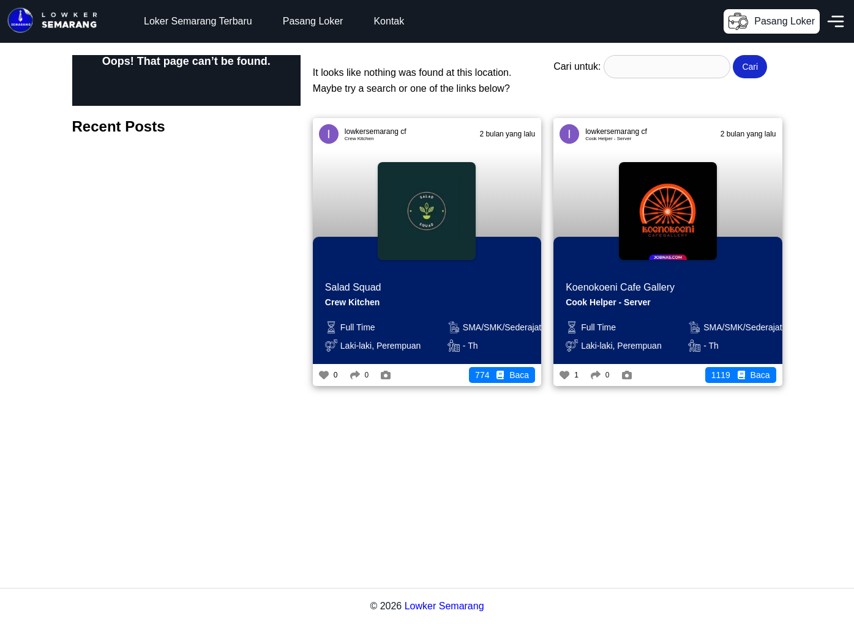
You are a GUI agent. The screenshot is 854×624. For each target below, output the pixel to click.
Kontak (388, 21)
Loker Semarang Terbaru (198, 21)
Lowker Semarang (444, 606)
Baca (502, 375)
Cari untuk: (577, 66)
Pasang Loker (313, 21)
